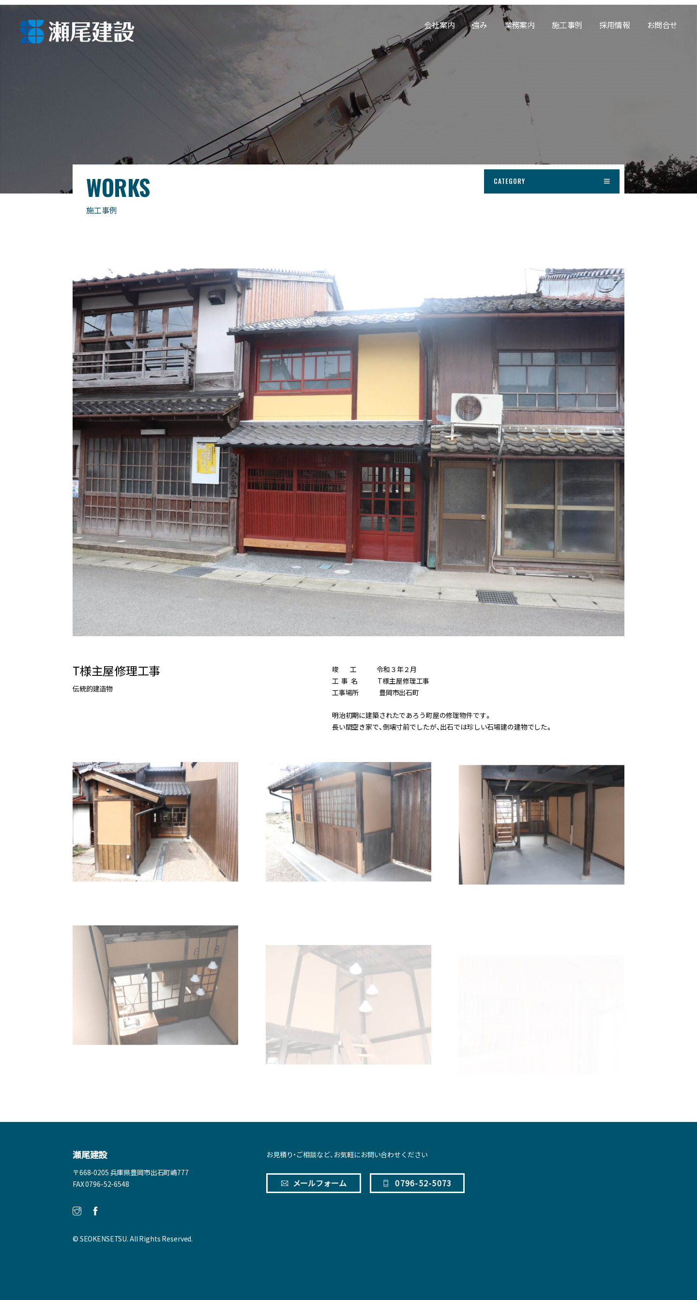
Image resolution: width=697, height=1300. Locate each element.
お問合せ (662, 24)
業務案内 (519, 24)
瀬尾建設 (90, 1155)
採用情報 (614, 24)
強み (479, 24)
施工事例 (567, 24)
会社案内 (439, 24)
